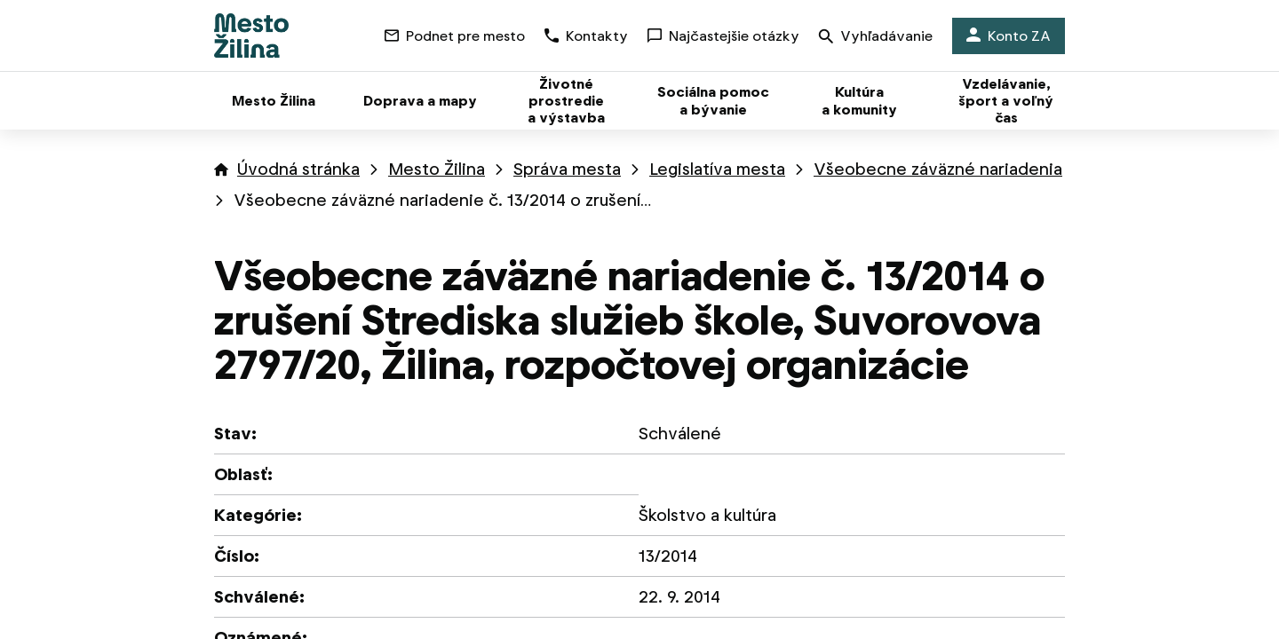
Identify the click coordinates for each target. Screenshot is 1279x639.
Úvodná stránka (298, 169)
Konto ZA (1008, 36)
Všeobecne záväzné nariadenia (938, 169)
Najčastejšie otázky (723, 35)
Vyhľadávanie (876, 38)
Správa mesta (567, 169)
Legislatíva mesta (717, 169)
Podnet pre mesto (455, 35)
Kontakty (586, 35)
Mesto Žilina (436, 169)
